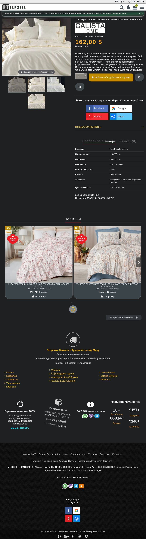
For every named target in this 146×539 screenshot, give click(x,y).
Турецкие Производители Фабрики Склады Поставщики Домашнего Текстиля (72, 461)
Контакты (117, 454)
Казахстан (11, 376)
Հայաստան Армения (63, 381)
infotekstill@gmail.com (127, 467)
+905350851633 (104, 467)
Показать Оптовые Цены (109, 127)
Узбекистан (12, 379)
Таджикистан (13, 383)
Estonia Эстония (109, 376)
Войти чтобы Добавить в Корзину (111, 77)
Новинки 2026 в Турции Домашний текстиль (45, 454)
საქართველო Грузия (62, 373)
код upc (79, 195)
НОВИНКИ (73, 219)
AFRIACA (105, 379)
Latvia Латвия (108, 372)
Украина (55, 370)
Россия (10, 372)
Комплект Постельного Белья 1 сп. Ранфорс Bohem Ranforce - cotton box (38, 285)
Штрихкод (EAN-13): (86, 198)
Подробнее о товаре (99, 141)
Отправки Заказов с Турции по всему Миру (73, 350)
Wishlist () (136, 1)
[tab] (109, 127)
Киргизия (11, 386)
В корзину (39, 296)
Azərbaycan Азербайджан (64, 377)
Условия (92, 454)
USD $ (119, 1)
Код (77, 36)
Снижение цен (77, 454)
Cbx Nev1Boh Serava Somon (38, 289)
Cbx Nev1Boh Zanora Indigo (107, 289)
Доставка (104, 454)
